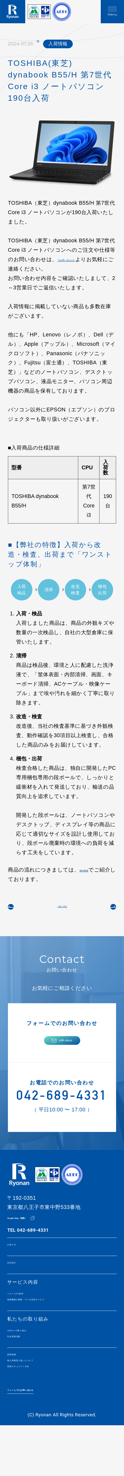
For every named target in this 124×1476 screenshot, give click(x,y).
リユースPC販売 (26, 1323)
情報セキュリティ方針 (33, 1411)
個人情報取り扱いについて (38, 1403)
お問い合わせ (65, 1053)
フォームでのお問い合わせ (38, 1436)
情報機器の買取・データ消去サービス (51, 1331)
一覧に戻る (62, 910)
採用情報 (17, 1394)
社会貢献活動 (22, 1374)
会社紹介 (17, 1289)
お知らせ (17, 1268)
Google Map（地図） (30, 1240)
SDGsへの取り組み (29, 1365)
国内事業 (89, 870)
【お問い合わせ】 (78, 259)
